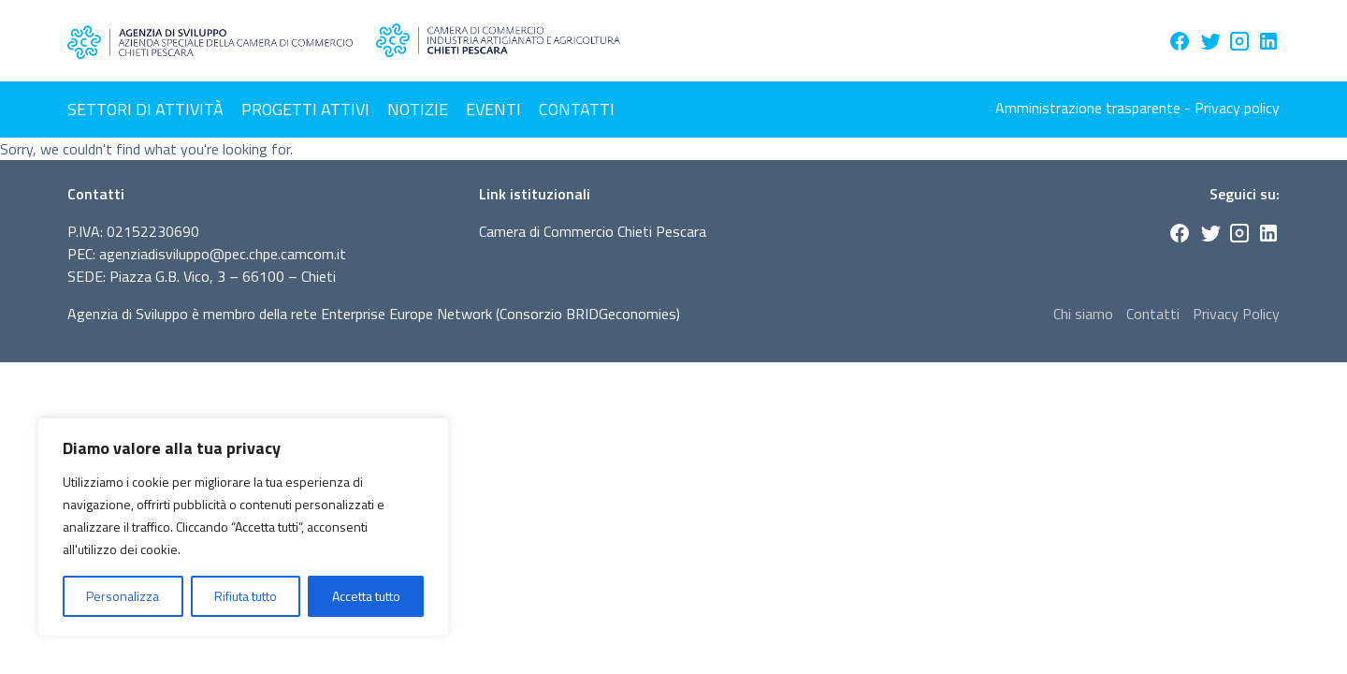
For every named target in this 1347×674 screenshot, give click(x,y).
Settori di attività (145, 109)
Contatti (577, 109)
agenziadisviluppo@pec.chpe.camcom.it (222, 253)
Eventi (493, 109)
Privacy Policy (1236, 313)
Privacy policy (1237, 107)
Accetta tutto (366, 596)
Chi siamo (1083, 313)
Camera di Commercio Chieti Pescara (592, 231)
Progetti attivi (305, 109)
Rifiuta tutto (245, 596)
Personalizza (122, 596)
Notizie (417, 109)
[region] (243, 527)
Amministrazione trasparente (1087, 107)
